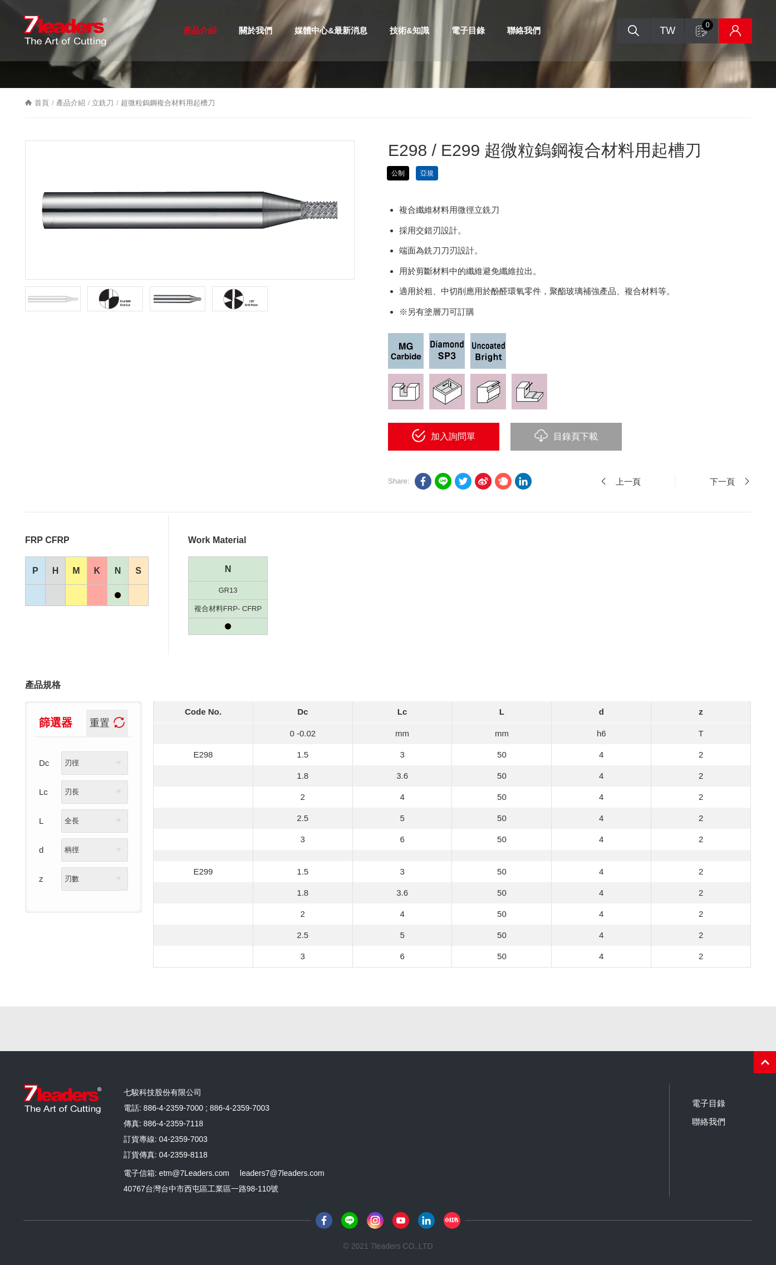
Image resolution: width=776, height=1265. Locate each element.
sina (483, 481)
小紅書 (452, 1220)
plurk (503, 481)
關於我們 (255, 30)
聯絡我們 (524, 30)
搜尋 (633, 30)
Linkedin (523, 481)
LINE (443, 481)
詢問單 (707, 25)
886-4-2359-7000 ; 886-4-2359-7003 (207, 1107)
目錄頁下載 (575, 436)
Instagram (375, 1220)
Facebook (324, 1220)
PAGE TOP (765, 1062)
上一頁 (628, 481)
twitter (463, 481)
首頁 (42, 102)
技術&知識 (409, 30)
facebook (423, 481)
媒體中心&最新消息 (330, 30)
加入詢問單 (453, 436)
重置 (100, 723)
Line (349, 1220)
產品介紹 (200, 30)
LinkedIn (426, 1220)
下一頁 (722, 481)
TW (667, 30)
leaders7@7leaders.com (282, 1173)
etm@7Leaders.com (194, 1173)
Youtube (400, 1220)
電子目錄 (468, 30)
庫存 (735, 30)
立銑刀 (103, 102)
